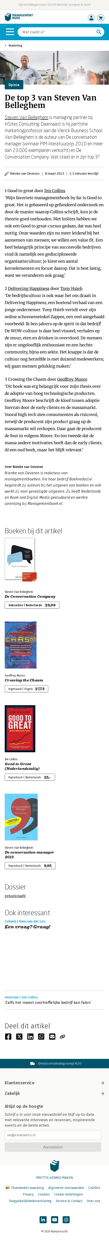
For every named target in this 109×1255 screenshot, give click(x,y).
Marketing (15, 45)
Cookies (44, 1194)
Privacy (28, 1194)
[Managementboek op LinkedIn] (43, 1219)
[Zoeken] (56, 32)
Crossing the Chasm (24, 680)
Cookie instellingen (68, 1194)
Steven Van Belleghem (26, 117)
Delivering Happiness (28, 288)
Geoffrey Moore (72, 379)
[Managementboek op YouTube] (54, 1219)
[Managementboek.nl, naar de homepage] (19, 20)
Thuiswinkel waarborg (25, 1188)
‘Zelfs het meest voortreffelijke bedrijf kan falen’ (48, 1002)
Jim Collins (54, 190)
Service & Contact (69, 1201)
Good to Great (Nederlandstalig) (22, 766)
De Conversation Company (30, 596)
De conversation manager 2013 (29, 854)
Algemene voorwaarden (66, 1188)
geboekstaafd (15, 896)
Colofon (94, 1188)
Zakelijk (54, 1093)
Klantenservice (54, 1082)
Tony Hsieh (71, 288)
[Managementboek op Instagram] (66, 1219)
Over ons (93, 1201)
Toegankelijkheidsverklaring (30, 1201)
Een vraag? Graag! (27, 927)
